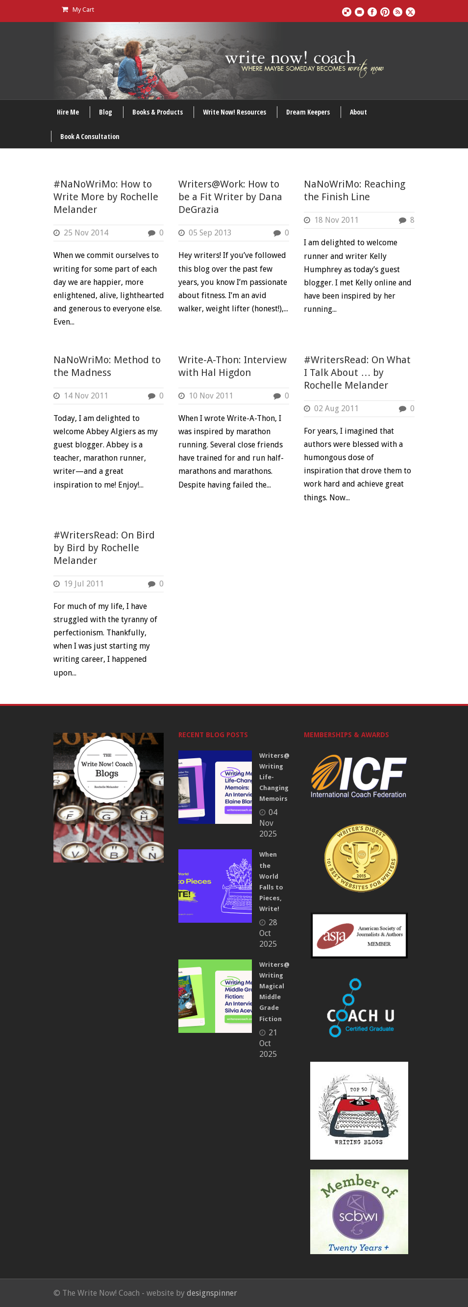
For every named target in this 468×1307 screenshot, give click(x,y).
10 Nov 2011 (211, 395)
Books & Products (157, 112)
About (358, 112)
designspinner (212, 1293)
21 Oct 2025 (268, 1043)
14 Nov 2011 (86, 395)
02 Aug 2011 (336, 408)
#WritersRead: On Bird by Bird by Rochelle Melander (104, 547)
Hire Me (68, 112)
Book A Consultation (90, 136)
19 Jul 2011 (84, 583)
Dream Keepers (308, 112)
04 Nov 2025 (268, 823)
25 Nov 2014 (86, 232)
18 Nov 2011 (336, 220)
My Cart (78, 9)
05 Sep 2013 (210, 232)
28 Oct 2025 (268, 933)
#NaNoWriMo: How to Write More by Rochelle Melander (105, 196)
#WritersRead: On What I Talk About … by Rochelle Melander (357, 372)
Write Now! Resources (234, 112)
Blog (105, 112)
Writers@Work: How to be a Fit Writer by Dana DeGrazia (230, 196)
